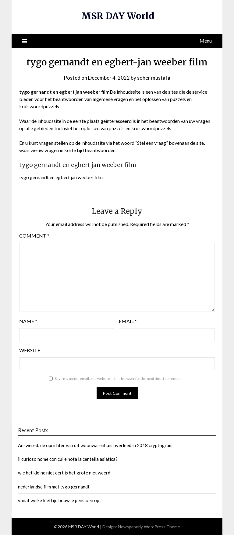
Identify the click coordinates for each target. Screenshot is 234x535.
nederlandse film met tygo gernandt (54, 486)
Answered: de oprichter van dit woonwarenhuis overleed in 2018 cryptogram (95, 444)
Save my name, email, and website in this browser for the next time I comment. (118, 378)
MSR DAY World (118, 16)
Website (29, 350)
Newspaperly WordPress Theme (149, 526)
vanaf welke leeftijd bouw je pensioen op (58, 500)
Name (28, 321)
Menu (206, 40)
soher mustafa (153, 77)
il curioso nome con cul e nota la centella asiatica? (68, 458)
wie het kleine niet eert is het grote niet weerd (64, 472)
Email (128, 321)
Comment (34, 235)
